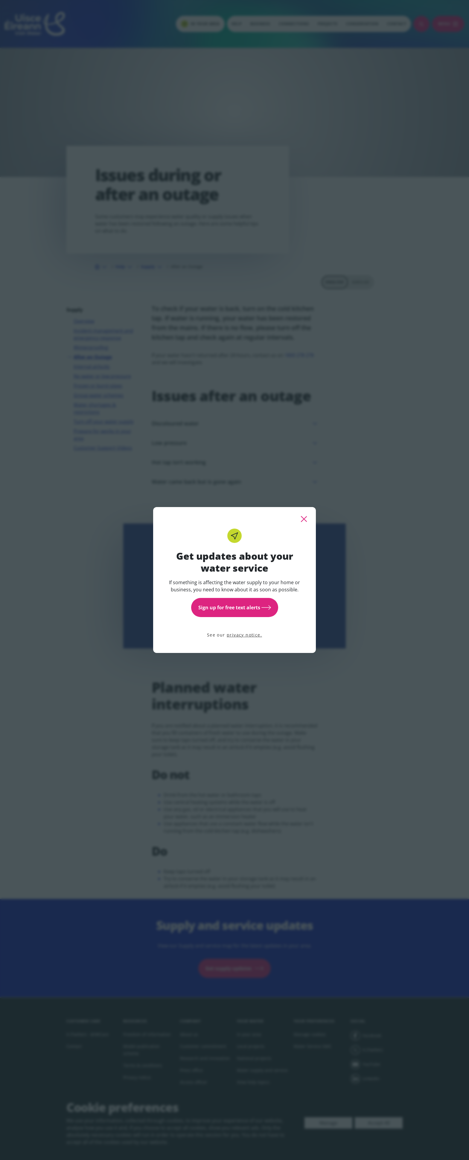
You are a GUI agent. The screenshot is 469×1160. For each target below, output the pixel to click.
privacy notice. (244, 635)
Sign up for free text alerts (234, 607)
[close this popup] (304, 519)
